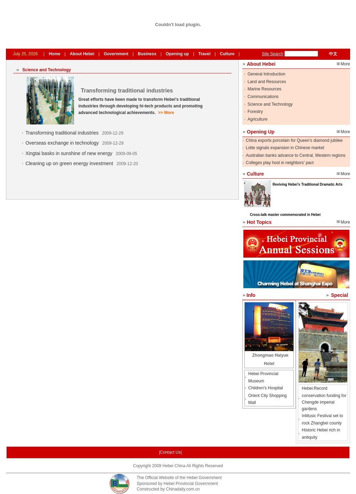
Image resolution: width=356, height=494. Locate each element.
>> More (166, 112)
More (345, 64)
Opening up (177, 53)
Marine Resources (264, 89)
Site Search (272, 53)
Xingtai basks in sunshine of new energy (68, 153)
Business (147, 53)
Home (54, 53)
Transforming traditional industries (61, 133)
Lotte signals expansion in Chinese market (285, 147)
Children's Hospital (265, 388)
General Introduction (266, 74)
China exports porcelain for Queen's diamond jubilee (294, 140)
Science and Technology (270, 104)
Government (116, 53)
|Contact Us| (170, 452)
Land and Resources (267, 81)
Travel (205, 53)
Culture (227, 53)
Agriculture (257, 119)
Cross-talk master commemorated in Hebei (285, 215)
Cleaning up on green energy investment (69, 163)
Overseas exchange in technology (62, 143)
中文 (333, 53)
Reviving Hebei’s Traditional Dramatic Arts (307, 184)
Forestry (255, 111)
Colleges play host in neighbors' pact (280, 162)
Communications (263, 96)
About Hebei (82, 53)
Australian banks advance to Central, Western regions (296, 155)
